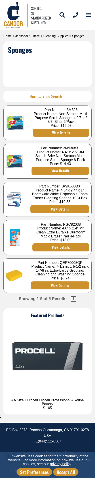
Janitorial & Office (27, 36)
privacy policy (60, 464)
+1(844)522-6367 (47, 441)
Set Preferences (34, 472)
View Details (61, 132)
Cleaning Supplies (56, 36)
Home (7, 36)
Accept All (66, 472)
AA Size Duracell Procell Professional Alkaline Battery (47, 402)
